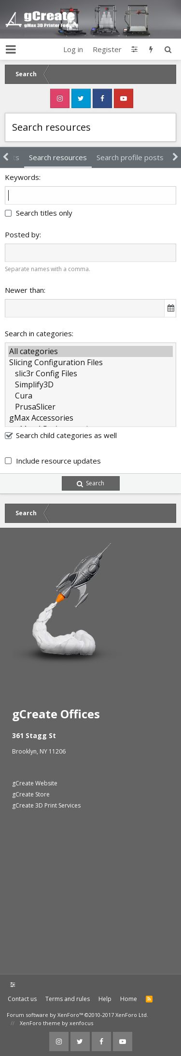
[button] (11, 49)
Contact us (22, 999)
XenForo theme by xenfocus (56, 1023)
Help (104, 999)
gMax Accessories (90, 418)
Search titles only (38, 213)
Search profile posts (130, 157)
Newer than (24, 290)
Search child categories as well (61, 435)
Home (128, 999)
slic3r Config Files (90, 373)
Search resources (58, 157)
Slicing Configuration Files (90, 362)
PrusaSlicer (90, 406)
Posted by (22, 234)
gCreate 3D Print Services (46, 805)
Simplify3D (90, 384)
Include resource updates (58, 461)
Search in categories (38, 333)
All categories (90, 351)
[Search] (167, 49)
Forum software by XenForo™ (77, 1014)
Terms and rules (67, 999)
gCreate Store (31, 794)
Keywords (22, 177)
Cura (90, 395)
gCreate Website (34, 783)
